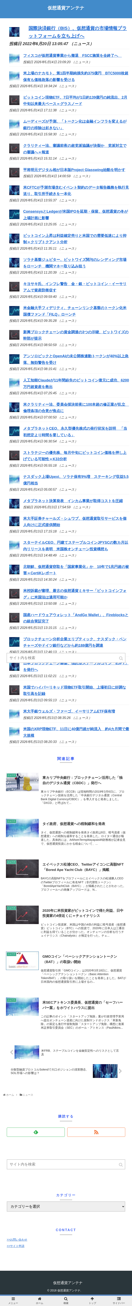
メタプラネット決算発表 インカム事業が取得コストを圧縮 (73, 501)
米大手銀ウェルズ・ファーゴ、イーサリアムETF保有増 (69, 711)
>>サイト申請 (15, 1246)
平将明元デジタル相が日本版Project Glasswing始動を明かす (74, 170)
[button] (121, 1165)
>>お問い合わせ (17, 1239)
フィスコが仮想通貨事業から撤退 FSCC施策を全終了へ (72, 56)
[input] (66, 1164)
